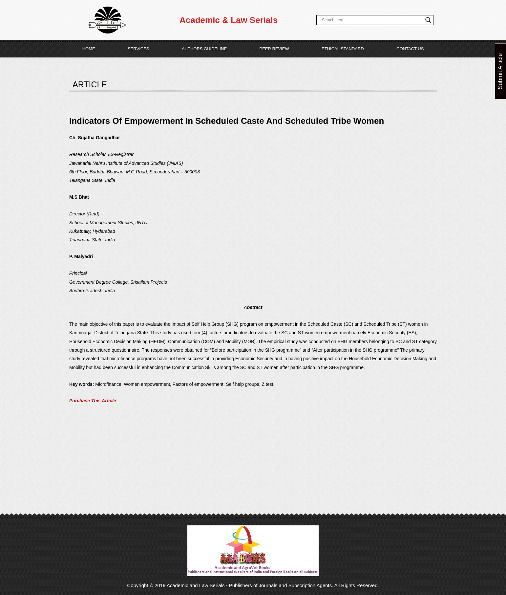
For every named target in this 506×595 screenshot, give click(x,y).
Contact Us (410, 48)
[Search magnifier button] (428, 20)
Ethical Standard (343, 48)
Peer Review (274, 48)
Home (88, 48)
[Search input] (372, 20)
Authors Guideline (204, 48)
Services (138, 48)
